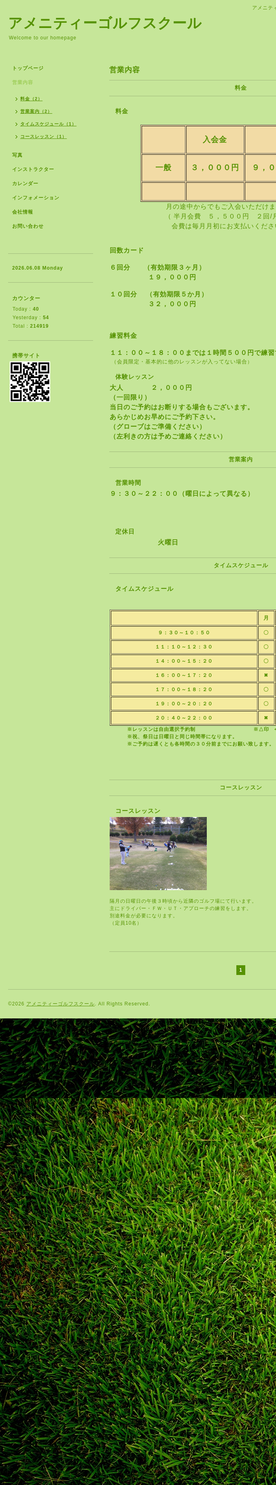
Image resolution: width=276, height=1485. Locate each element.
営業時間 (128, 482)
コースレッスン (138, 810)
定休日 (125, 531)
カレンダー (25, 183)
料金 (121, 111)
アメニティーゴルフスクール (105, 23)
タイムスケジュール (144, 588)
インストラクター (33, 169)
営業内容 (22, 82)
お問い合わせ (28, 226)
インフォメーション (35, 198)
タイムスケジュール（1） (48, 123)
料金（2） (31, 98)
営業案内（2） (36, 111)
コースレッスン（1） (43, 136)
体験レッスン (134, 376)
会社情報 (22, 212)
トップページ (28, 68)
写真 (17, 155)
